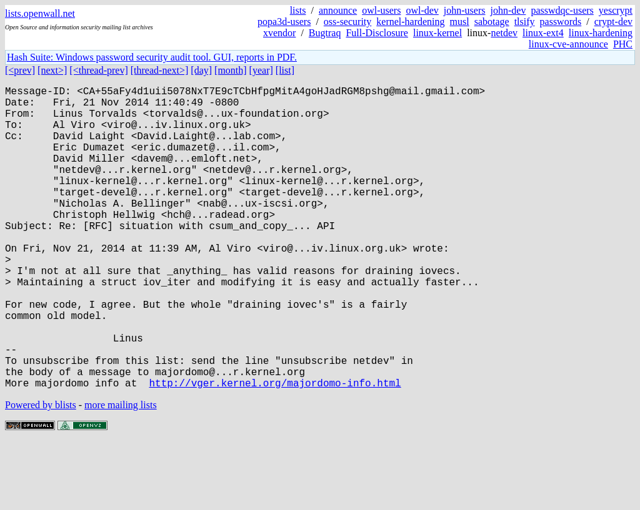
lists (298, 10)
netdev (504, 32)
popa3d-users (284, 21)
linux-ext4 (543, 32)
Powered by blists (40, 472)
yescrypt (615, 10)
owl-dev (422, 10)
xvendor (279, 32)
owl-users (381, 10)
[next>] (52, 70)
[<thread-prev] (98, 70)
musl (459, 21)
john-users (465, 10)
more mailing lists (120, 472)
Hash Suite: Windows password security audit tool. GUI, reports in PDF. (152, 57)
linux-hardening (600, 32)
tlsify (524, 21)
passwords (561, 21)
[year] (261, 70)
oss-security (347, 21)
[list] (285, 70)
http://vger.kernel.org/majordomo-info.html (275, 450)
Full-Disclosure (377, 32)
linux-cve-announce (568, 44)
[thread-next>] (160, 70)
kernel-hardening (410, 21)
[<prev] (20, 70)
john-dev (508, 10)
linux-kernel (437, 32)
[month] (230, 70)
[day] (201, 70)
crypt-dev (613, 21)
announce (338, 10)
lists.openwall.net (40, 13)
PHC (622, 44)
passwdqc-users (562, 10)
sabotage (491, 21)
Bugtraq (325, 32)
